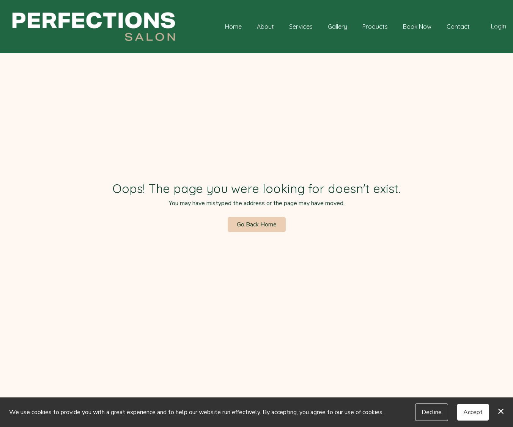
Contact (458, 26)
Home (233, 26)
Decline (432, 412)
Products (375, 26)
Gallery (337, 26)
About (265, 26)
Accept (473, 412)
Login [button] (498, 26)
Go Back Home (257, 224)
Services (301, 26)
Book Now (417, 26)
